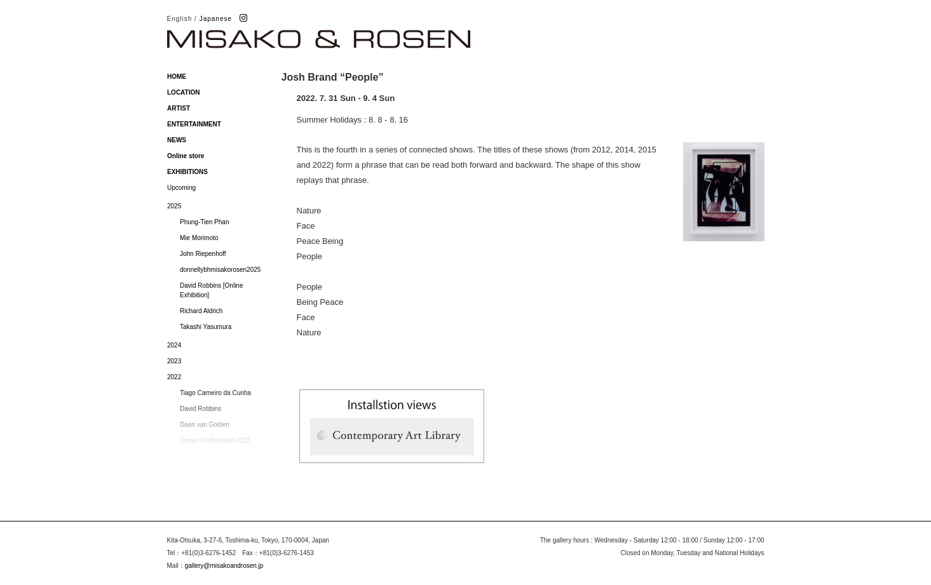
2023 (174, 361)
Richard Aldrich (201, 310)
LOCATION (183, 92)
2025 (174, 206)
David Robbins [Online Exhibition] (211, 290)
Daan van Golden (204, 424)
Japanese (216, 18)
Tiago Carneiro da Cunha (215, 392)
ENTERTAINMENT (194, 124)
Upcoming (181, 187)
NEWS (176, 140)
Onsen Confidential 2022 (215, 440)
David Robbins (200, 408)
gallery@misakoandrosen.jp (224, 565)
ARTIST (178, 108)
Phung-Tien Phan (204, 222)
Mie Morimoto (199, 237)
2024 (174, 345)
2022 (174, 376)
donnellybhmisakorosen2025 (220, 269)
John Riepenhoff (203, 253)
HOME (176, 76)
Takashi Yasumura (205, 326)
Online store (185, 155)
